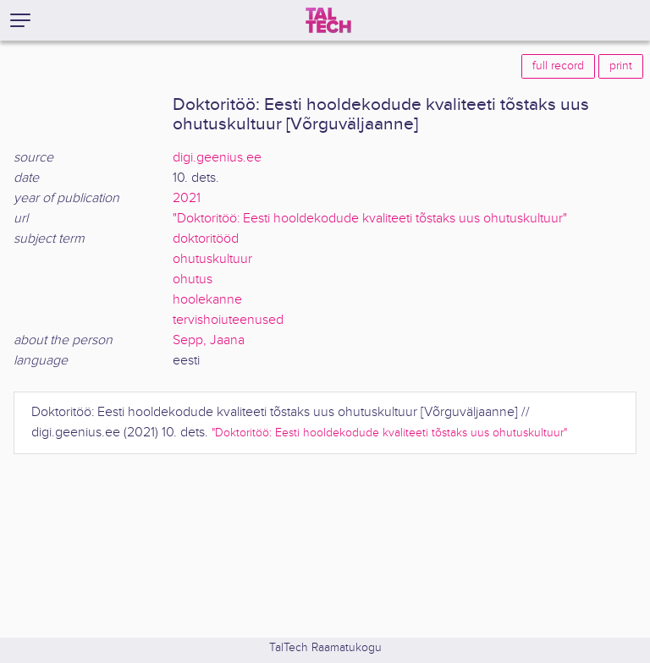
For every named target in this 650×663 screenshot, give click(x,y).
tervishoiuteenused (228, 320)
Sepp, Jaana (209, 340)
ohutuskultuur (212, 259)
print (620, 66)
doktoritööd (206, 239)
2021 (187, 198)
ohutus (192, 279)
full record (558, 66)
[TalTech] (328, 20)
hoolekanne (207, 300)
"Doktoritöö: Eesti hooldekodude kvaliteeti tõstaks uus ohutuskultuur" (370, 219)
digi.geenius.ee (217, 158)
